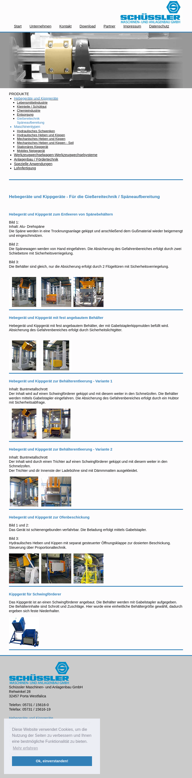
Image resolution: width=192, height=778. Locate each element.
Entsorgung (25, 114)
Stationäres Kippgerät (32, 147)
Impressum (132, 26)
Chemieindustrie (28, 110)
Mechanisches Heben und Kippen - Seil (45, 143)
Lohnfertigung (25, 168)
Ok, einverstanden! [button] (52, 761)
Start (18, 26)
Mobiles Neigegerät (31, 151)
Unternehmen (40, 26)
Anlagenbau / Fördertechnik (36, 159)
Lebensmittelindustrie (32, 102)
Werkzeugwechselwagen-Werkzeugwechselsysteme (56, 155)
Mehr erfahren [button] (25, 748)
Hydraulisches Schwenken (36, 131)
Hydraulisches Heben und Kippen (41, 135)
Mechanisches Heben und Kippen (41, 139)
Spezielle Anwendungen (33, 164)
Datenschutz (159, 26)
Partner (109, 26)
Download (88, 26)
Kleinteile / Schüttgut (31, 106)
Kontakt (65, 26)
